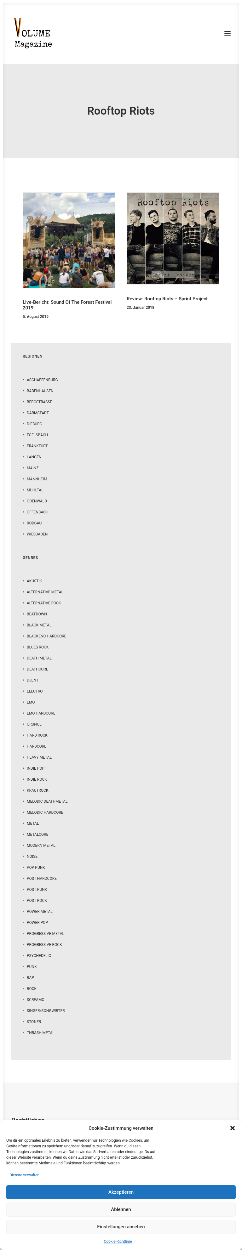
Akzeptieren (121, 1192)
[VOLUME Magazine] (33, 33)
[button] (232, 1128)
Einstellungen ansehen (121, 1227)
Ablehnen (121, 1209)
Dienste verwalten (24, 1175)
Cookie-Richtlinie (118, 1241)
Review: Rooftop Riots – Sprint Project (167, 299)
